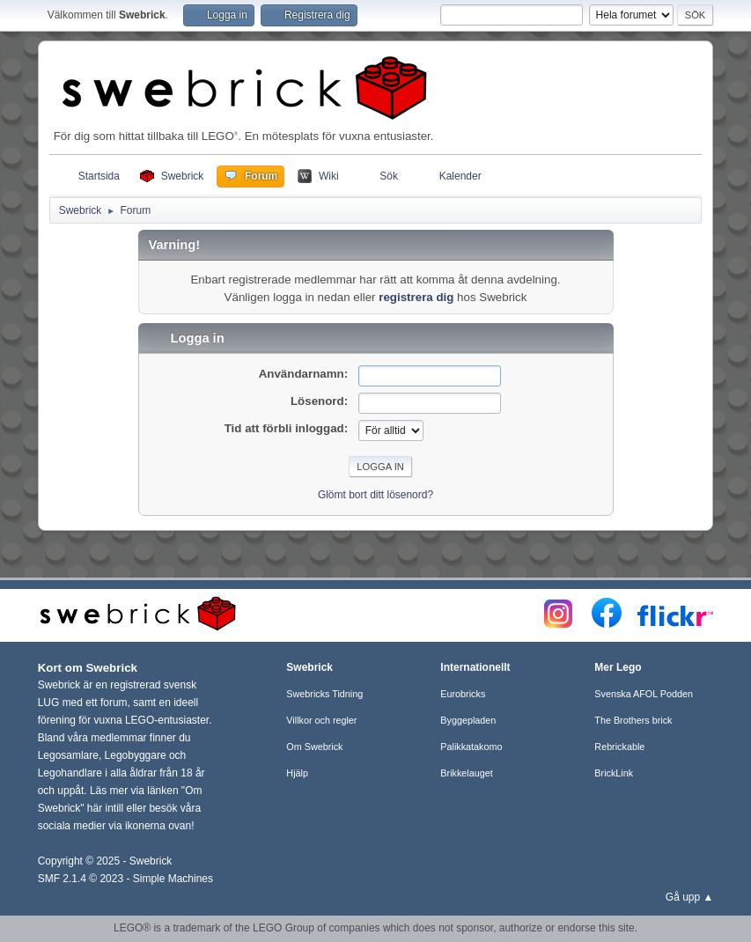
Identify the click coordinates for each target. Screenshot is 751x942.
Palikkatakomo (471, 746)
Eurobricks (462, 693)
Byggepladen (468, 720)
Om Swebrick (314, 746)
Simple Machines (173, 878)
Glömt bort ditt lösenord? (375, 495)
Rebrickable (619, 746)
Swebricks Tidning (324, 693)
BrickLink (613, 773)
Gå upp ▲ (690, 897)
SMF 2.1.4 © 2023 (80, 878)
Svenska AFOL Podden (643, 693)
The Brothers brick (633, 720)
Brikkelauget (466, 773)
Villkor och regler (321, 720)
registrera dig (416, 297)
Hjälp (297, 773)
